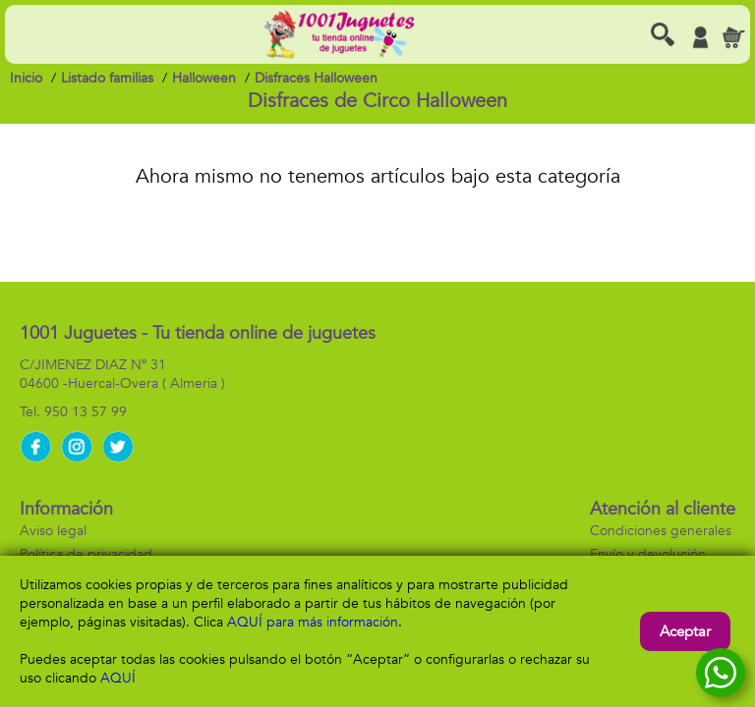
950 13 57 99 (85, 412)
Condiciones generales (660, 530)
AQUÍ (118, 678)
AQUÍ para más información (312, 622)
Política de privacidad (86, 554)
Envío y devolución (648, 554)
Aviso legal (53, 530)
